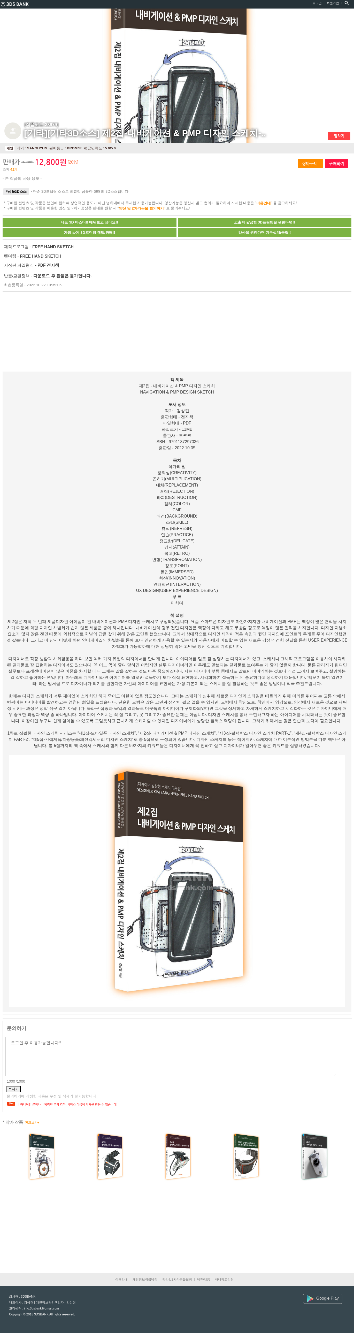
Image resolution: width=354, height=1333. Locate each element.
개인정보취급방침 (145, 1279)
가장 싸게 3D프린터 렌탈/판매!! (89, 232)
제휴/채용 (203, 1279)
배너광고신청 (224, 1279)
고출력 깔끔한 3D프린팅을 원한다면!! (264, 222)
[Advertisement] (89, 330)
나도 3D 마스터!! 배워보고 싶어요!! (89, 222)
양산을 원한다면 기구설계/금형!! (264, 232)
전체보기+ (32, 1122)
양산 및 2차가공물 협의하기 (141, 208)
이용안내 (263, 203)
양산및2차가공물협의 (177, 1279)
